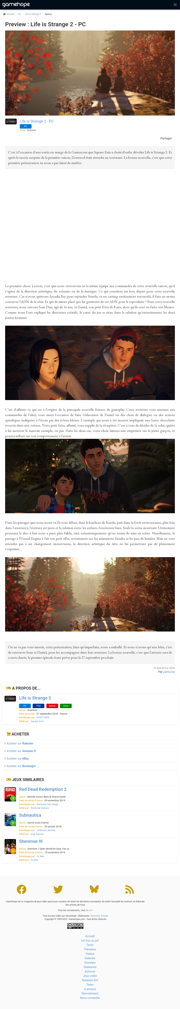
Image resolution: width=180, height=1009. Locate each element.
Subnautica (30, 815)
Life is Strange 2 (33, 14)
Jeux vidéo (90, 976)
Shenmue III (31, 841)
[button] (175, 5)
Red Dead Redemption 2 (42, 789)
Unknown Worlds (46, 830)
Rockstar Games (40, 807)
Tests (89, 945)
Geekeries (90, 967)
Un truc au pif (90, 940)
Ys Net (40, 856)
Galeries (90, 958)
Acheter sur (18, 743)
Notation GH (90, 980)
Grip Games (37, 833)
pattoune (169, 672)
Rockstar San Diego (47, 804)
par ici (88, 910)
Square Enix (37, 721)
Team (90, 984)
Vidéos (90, 954)
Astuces (90, 971)
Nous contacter (90, 998)
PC (19, 14)
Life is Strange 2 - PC (37, 121)
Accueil (90, 936)
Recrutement (90, 993)
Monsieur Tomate (99, 916)
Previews (90, 949)
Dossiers (90, 962)
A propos (90, 989)
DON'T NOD (43, 717)
